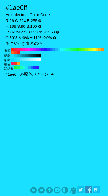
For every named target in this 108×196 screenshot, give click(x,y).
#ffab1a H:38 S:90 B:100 (18, 63)
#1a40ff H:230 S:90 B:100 (48, 49)
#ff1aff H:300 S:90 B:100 (29, 49)
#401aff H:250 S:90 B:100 (42, 49)
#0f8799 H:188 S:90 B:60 (23, 55)
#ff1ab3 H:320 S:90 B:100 (23, 49)
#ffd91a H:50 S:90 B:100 (97, 49)
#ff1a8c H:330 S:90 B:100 (21, 49)
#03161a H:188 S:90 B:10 (37, 55)
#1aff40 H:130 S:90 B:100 (75, 49)
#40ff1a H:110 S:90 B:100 (80, 49)
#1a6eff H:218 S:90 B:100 (32, 67)
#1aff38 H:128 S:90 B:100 (15, 67)
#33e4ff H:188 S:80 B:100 (18, 59)
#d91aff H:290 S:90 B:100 (31, 49)
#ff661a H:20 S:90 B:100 (12, 52)
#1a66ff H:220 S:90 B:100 (51, 49)
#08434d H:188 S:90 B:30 (31, 55)
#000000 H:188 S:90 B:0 (40, 55)
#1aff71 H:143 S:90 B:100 (18, 67)
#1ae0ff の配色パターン (29, 74)
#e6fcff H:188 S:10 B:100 (37, 59)
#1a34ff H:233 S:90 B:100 (34, 67)
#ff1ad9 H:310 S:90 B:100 (26, 49)
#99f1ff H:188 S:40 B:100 (29, 59)
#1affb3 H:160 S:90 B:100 (67, 49)
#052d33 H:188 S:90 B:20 (34, 55)
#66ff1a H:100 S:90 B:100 (83, 49)
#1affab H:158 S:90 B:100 (21, 67)
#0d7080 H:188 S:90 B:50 (26, 55)
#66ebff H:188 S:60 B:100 (23, 59)
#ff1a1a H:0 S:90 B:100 (18, 52)
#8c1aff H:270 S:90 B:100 (37, 49)
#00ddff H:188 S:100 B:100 (12, 59)
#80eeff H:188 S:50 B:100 (26, 59)
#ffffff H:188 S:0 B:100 (40, 59)
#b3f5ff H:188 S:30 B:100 (31, 59)
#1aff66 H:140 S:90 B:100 (72, 49)
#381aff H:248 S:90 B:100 (37, 67)
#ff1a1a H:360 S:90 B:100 (12, 49)
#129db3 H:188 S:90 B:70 (21, 55)
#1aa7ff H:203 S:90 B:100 (29, 67)
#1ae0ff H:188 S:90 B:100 (12, 55)
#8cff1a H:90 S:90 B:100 (86, 49)
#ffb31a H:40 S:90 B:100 (99, 49)
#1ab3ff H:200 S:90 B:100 (56, 49)
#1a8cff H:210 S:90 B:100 (53, 49)
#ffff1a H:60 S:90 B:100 (94, 49)
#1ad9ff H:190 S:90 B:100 (59, 49)
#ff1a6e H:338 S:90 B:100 (12, 63)
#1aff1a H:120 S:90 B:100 (78, 49)
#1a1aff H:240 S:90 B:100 (45, 49)
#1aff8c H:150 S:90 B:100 (70, 49)
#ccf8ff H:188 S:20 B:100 (34, 59)
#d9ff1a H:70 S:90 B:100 (91, 49)
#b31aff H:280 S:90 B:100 (34, 49)
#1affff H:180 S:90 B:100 (61, 49)
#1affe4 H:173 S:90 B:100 (24, 67)
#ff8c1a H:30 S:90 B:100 (102, 49)
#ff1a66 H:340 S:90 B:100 (18, 49)
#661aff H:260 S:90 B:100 (40, 49)
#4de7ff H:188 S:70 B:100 (21, 59)
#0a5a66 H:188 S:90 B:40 (29, 55)
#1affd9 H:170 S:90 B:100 (64, 49)
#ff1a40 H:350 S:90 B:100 (15, 49)
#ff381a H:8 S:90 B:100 (15, 63)
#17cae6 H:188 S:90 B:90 (15, 55)
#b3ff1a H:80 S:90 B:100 (89, 49)
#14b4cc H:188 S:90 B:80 (18, 55)
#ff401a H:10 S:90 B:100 (15, 52)
